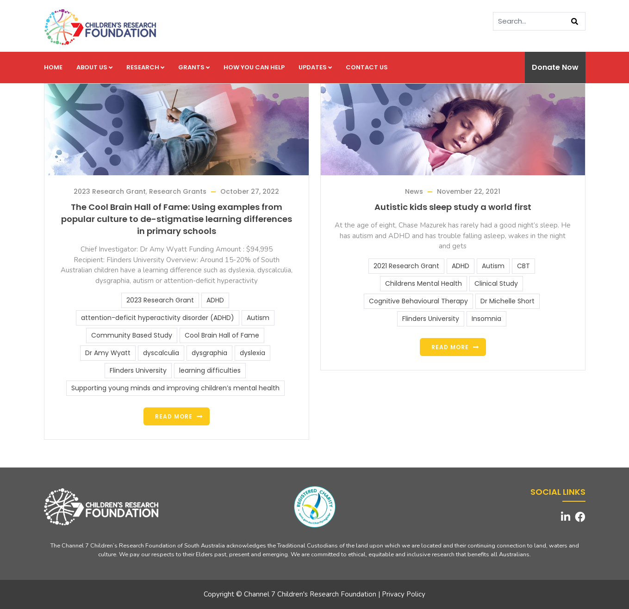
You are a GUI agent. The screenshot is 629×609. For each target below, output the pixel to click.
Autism (258, 317)
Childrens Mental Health (423, 283)
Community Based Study (131, 335)
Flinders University (138, 370)
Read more (174, 416)
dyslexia (252, 352)
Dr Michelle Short (507, 301)
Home (53, 67)
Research (145, 67)
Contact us (367, 67)
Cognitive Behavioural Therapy (418, 301)
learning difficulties (210, 370)
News (414, 191)
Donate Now (555, 67)
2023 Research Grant (110, 191)
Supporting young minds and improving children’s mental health (175, 388)
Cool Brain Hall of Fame (222, 335)
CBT (523, 266)
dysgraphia (209, 352)
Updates (315, 67)
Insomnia (486, 318)
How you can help (254, 67)
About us (94, 67)
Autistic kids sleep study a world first (452, 207)
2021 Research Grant (406, 266)
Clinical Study (496, 283)
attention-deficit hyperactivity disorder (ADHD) (157, 317)
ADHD (215, 300)
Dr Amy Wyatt (108, 352)
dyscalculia (161, 352)
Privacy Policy (403, 594)
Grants (194, 67)
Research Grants (177, 191)
